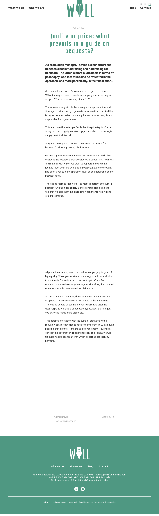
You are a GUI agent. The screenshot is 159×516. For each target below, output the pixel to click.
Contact (145, 8)
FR (145, 4)
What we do (16, 8)
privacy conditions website (55, 504)
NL (141, 4)
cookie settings (86, 504)
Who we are (36, 8)
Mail (83, 491)
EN (150, 4)
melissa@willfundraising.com (110, 476)
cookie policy (73, 504)
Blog (133, 8)
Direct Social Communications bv (90, 481)
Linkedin (76, 491)
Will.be (76, 30)
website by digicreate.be (105, 504)
